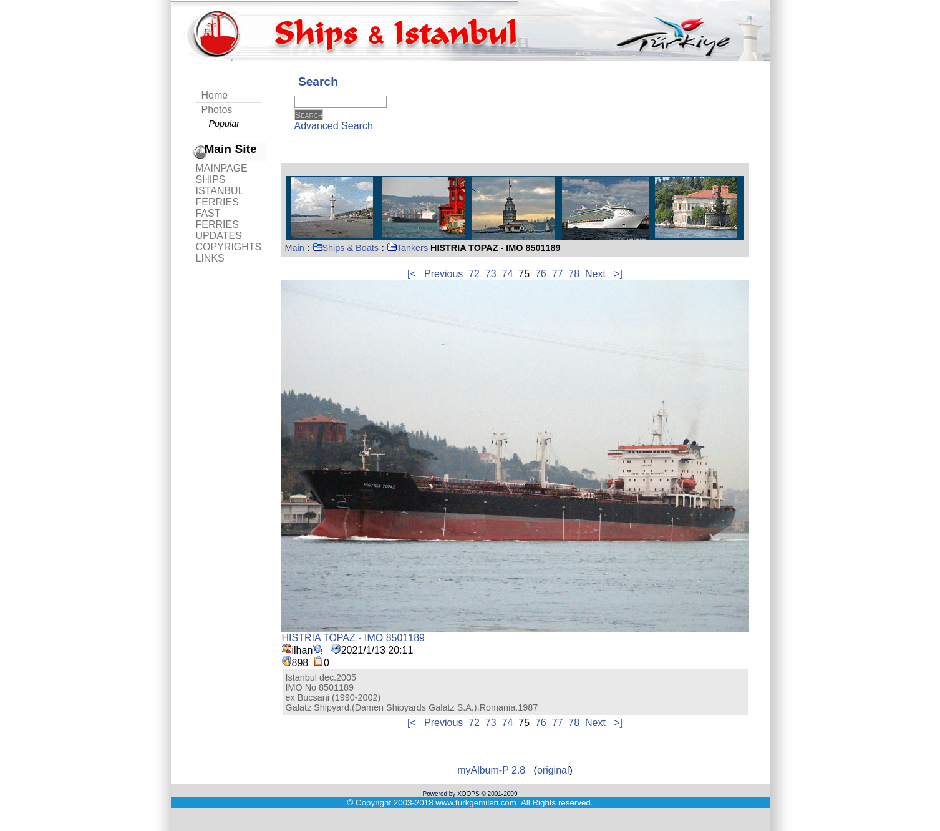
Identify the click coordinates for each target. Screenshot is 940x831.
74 (507, 273)
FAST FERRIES (217, 219)
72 (474, 273)
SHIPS (211, 179)
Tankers (407, 248)
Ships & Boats (346, 248)
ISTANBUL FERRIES (219, 196)
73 (491, 273)
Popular (224, 124)
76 (540, 273)
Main (294, 248)
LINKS (210, 258)
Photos (217, 109)
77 (557, 273)
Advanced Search (333, 125)
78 (573, 273)
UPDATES (219, 235)
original (553, 770)
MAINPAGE (222, 168)
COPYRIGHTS (229, 247)
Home (214, 95)
